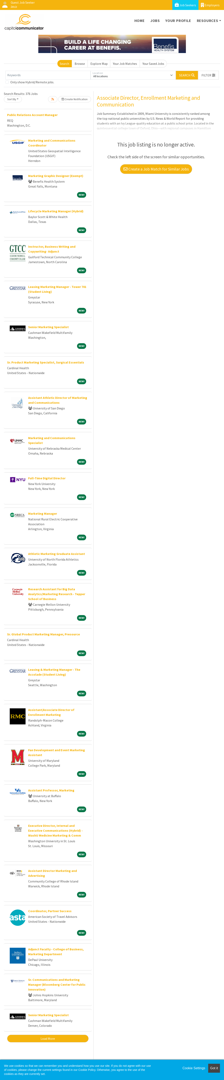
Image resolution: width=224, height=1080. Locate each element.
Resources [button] (207, 20)
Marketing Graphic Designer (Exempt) (55, 176)
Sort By (11, 99)
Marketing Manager (42, 513)
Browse (80, 64)
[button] (208, 75)
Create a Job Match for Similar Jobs (156, 168)
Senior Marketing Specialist (48, 327)
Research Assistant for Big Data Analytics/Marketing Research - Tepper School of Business (56, 594)
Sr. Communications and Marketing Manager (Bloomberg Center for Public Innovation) (57, 984)
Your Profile (178, 20)
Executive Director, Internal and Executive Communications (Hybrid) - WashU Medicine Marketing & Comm (55, 830)
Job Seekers (185, 5)
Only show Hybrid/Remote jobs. (32, 82)
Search (64, 64)
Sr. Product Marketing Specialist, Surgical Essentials (45, 362)
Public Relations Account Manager (32, 115)
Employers (210, 5)
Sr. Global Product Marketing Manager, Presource (43, 634)
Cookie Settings (193, 1068)
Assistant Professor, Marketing (51, 790)
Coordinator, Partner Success (50, 911)
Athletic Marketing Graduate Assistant (56, 554)
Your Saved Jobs (153, 64)
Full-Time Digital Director (46, 478)
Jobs (155, 20)
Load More (48, 1039)
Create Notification (75, 99)
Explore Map (99, 64)
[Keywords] (48, 75)
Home (139, 20)
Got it (214, 1068)
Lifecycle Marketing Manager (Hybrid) (56, 211)
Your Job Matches (125, 64)
